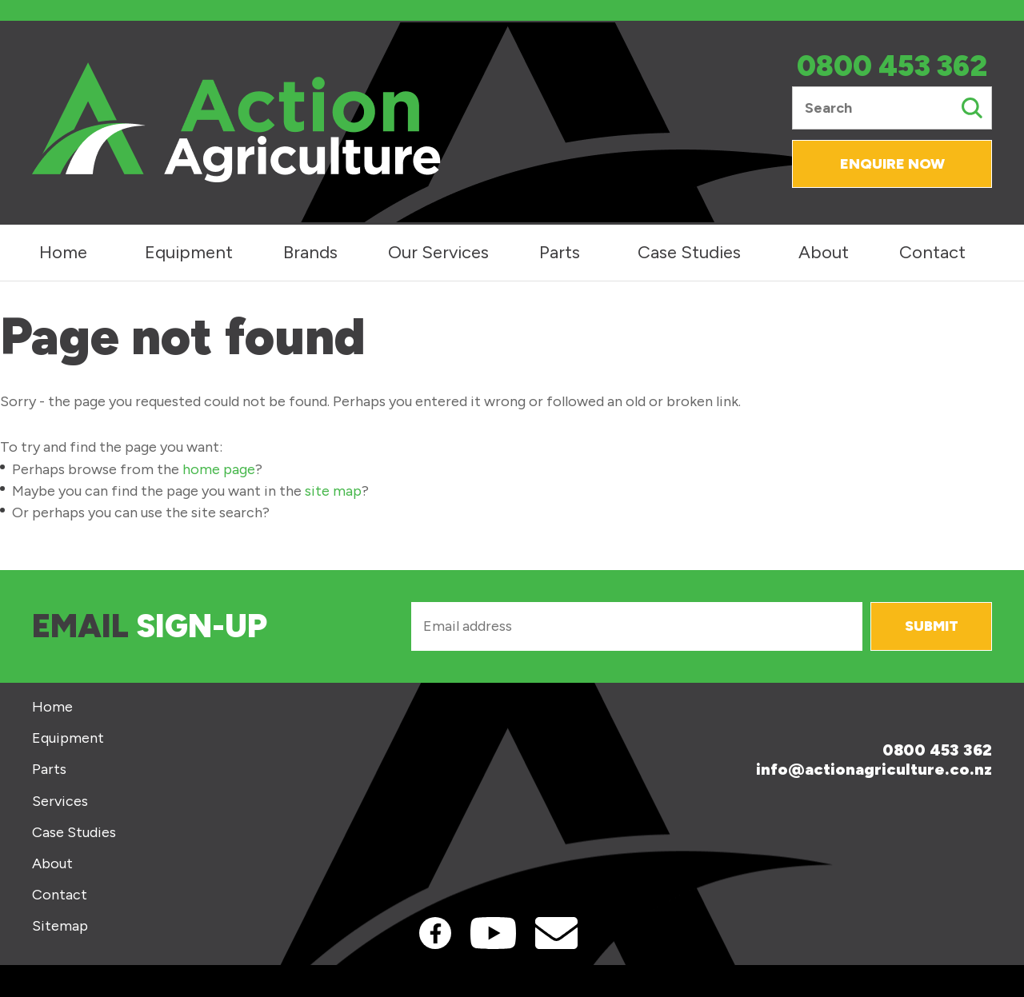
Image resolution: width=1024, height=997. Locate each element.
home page (218, 469)
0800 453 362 (892, 66)
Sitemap (60, 926)
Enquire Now (892, 164)
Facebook (435, 933)
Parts (559, 252)
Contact (932, 252)
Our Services (438, 252)
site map (333, 491)
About (823, 252)
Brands (310, 252)
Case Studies (689, 252)
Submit (931, 626)
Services (60, 801)
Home (63, 252)
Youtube (493, 933)
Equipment (189, 252)
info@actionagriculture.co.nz (874, 769)
